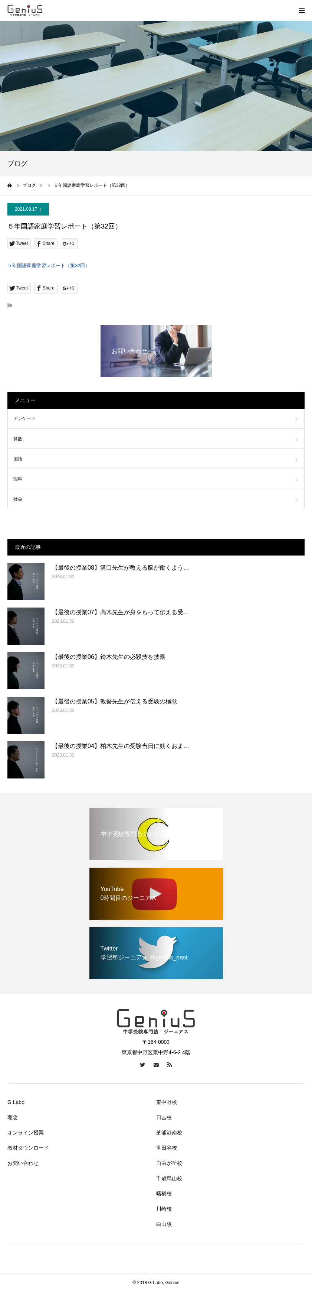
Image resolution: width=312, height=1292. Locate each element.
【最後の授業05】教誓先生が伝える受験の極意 (114, 701)
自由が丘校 (169, 1163)
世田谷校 (166, 1148)
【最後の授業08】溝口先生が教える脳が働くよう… (120, 567)
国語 (17, 459)
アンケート (24, 418)
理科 (17, 479)
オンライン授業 (25, 1133)
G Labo (15, 1102)
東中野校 (166, 1102)
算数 (17, 438)
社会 (17, 499)
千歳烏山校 (169, 1178)
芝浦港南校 (169, 1133)
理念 (12, 1117)
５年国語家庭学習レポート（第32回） (48, 265)
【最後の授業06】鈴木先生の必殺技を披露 (108, 657)
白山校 (164, 1224)
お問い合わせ (23, 1163)
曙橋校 (164, 1194)
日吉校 (164, 1117)
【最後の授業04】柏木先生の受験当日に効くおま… (120, 746)
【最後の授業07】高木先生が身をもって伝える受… (120, 612)
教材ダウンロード (28, 1148)
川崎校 (164, 1209)
